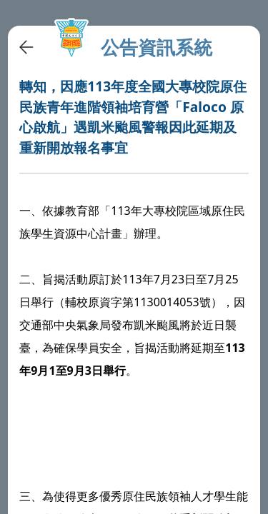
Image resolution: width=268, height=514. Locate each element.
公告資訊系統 (156, 47)
